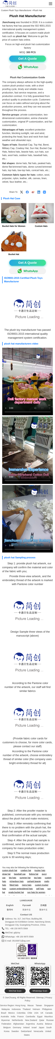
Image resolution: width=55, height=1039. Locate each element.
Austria (40, 1024)
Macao (30, 1005)
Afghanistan (18, 1024)
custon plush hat (9, 870)
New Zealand (31, 1020)
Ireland (26, 1027)
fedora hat (33, 874)
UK (41, 1013)
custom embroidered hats (21, 888)
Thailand (27, 1009)
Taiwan (39, 1005)
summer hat (25, 878)
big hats (12, 878)
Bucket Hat (13, 254)
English (10, 905)
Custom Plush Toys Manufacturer (16, 10)
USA (36, 1013)
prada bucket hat (16, 892)
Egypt (39, 1016)
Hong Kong (20, 1005)
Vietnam (36, 1009)
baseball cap (20, 874)
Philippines (47, 1009)
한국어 (10, 910)
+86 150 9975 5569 (19, 928)
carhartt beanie (34, 881)
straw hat (6, 874)
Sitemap (40, 997)
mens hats (27, 885)
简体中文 (26, 910)
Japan (41, 1027)
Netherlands (17, 1020)
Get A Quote (27, 58)
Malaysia (6, 1009)
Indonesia (16, 1009)
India (13, 1016)
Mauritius (48, 1016)
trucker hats (39, 870)
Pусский (26, 905)
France (20, 1016)
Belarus (48, 1024)
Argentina (30, 1024)
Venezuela (38, 1031)
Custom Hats (41, 226)
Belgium (7, 1027)
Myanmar (5, 1020)
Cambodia (30, 1016)
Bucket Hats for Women (13, 226)
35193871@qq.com (21, 941)
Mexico (11, 1013)
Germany (17, 1027)
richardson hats (17, 881)
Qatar (41, 1020)
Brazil (3, 1013)
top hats (37, 878)
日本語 (43, 905)
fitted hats (14, 885)
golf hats (40, 888)
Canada (49, 1013)
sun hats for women (36, 892)
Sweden (15, 1031)
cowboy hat (26, 870)
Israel (34, 1027)
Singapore (49, 1005)
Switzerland (26, 1031)
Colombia (21, 1013)
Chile (29, 1013)
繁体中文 (43, 910)
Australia (5, 1016)
